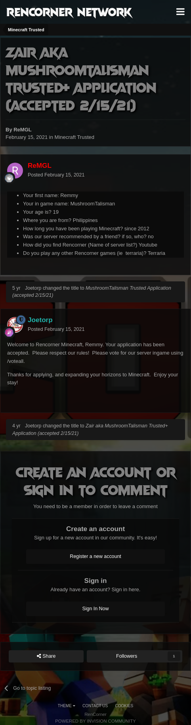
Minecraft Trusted (74, 137)
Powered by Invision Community (95, 721)
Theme (66, 706)
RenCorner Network (69, 11)
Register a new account (95, 556)
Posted (56, 175)
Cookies (124, 706)
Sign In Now (95, 608)
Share (46, 656)
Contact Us (95, 706)
